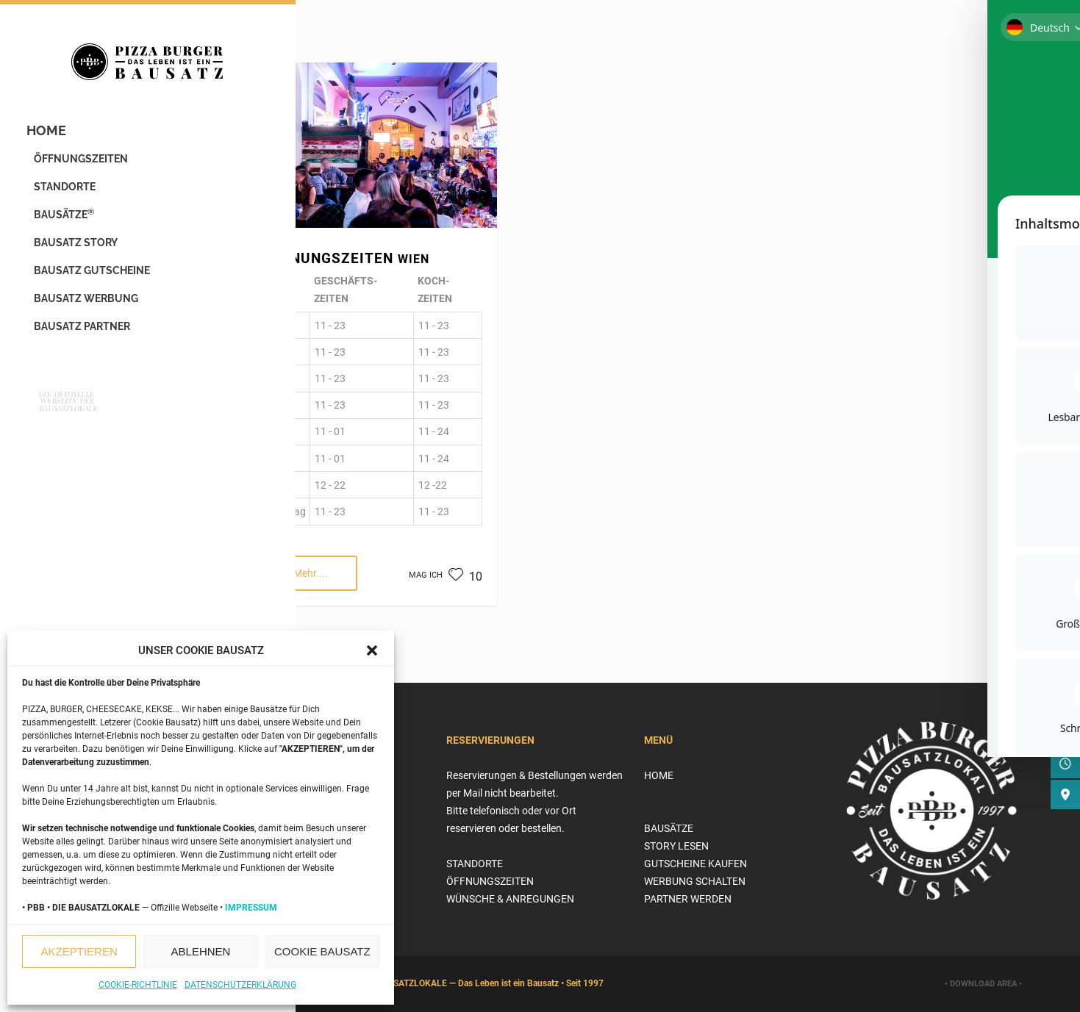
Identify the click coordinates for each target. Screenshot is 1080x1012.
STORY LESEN (676, 846)
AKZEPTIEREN (79, 951)
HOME (49, 135)
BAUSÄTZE (67, 219)
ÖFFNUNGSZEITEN (84, 164)
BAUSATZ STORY (79, 248)
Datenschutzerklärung (240, 985)
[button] (372, 650)
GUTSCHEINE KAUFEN (695, 863)
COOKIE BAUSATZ (322, 951)
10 (465, 577)
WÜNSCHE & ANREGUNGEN (510, 899)
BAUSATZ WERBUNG (89, 303)
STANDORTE (68, 192)
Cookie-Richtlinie (138, 985)
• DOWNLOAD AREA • (983, 983)
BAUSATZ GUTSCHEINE (95, 275)
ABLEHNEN (201, 951)
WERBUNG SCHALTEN (694, 881)
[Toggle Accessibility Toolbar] (1046, 34)
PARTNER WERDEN (688, 899)
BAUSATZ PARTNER (85, 331)
